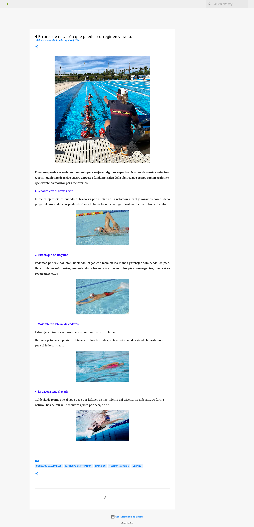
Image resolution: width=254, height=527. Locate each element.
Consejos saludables (49, 466)
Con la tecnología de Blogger (127, 517)
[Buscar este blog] (230, 4)
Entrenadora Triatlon (78, 466)
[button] (37, 47)
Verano (137, 466)
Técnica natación (119, 466)
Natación (100, 466)
